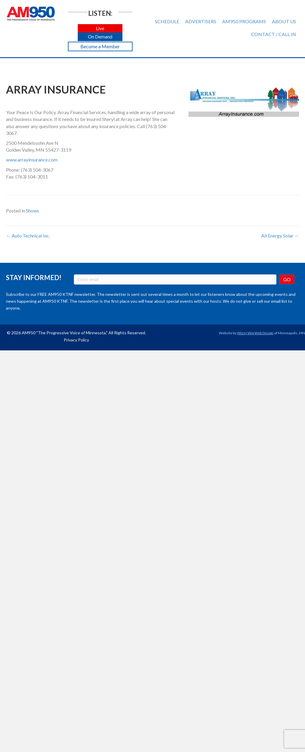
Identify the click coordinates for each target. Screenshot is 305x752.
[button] (100, 28)
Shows (32, 210)
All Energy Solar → (280, 235)
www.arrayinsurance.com (31, 159)
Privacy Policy (76, 339)
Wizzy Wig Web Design (255, 333)
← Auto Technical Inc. (28, 235)
